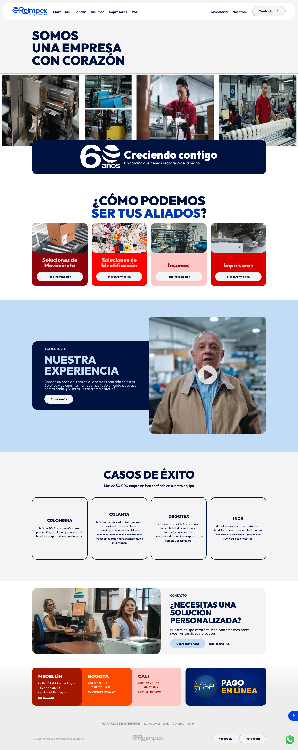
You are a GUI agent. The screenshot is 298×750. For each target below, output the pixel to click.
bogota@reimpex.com (102, 691)
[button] (207, 375)
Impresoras (118, 12)
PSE (135, 12)
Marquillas (61, 12)
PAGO (239, 686)
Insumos (97, 12)
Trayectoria (218, 12)
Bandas (80, 12)
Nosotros (239, 12)
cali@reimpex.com (150, 691)
